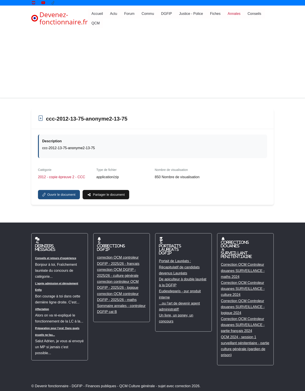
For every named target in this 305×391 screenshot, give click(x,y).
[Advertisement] (152, 64)
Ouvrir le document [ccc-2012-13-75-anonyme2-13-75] (58, 194)
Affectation (42, 309)
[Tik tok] (53, 3)
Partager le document (106, 194)
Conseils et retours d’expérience (55, 258)
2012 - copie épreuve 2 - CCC (61, 177)
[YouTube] (33, 3)
